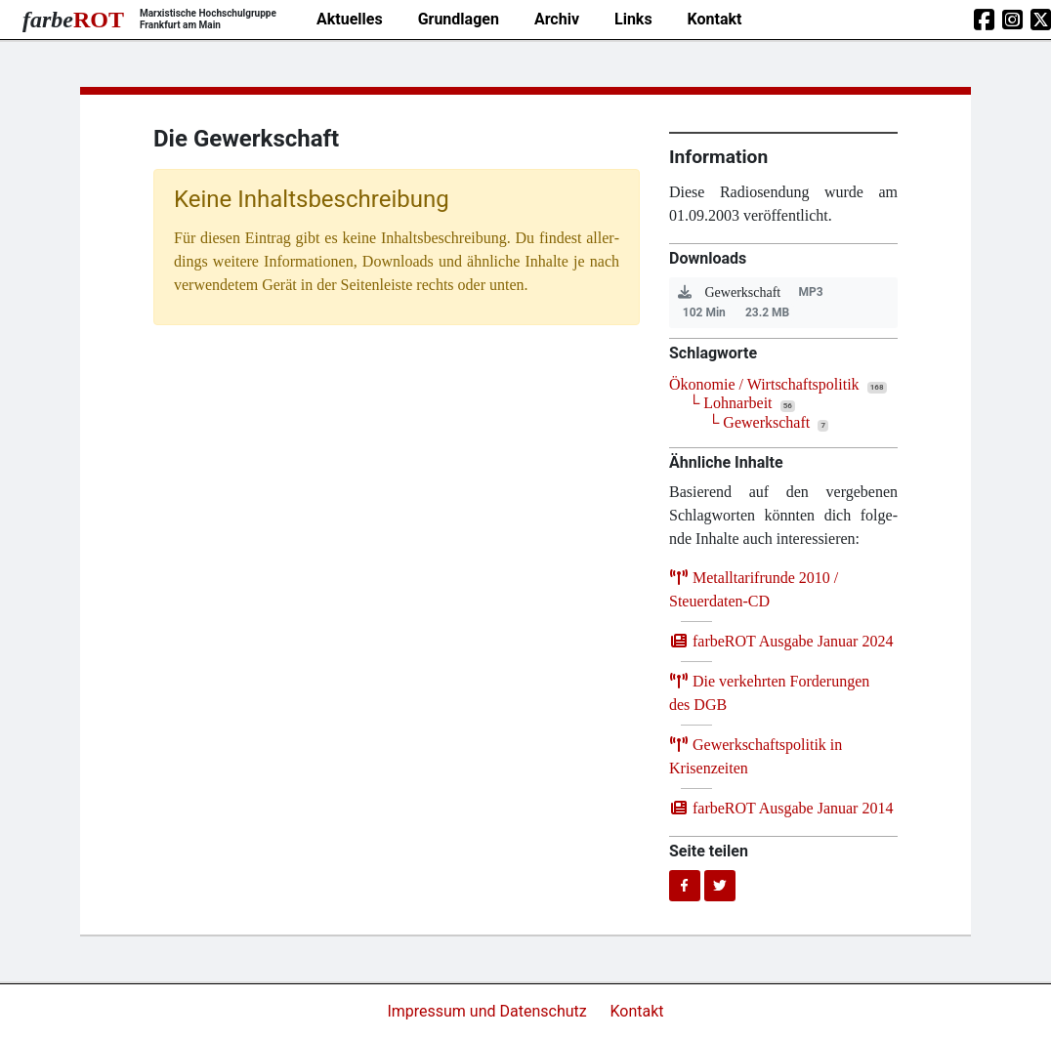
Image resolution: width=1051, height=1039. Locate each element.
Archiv (556, 19)
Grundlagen (458, 19)
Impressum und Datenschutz (488, 1011)
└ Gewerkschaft (759, 422)
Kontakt (715, 19)
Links (633, 19)
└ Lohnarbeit (731, 403)
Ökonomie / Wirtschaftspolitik (764, 384)
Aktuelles (349, 19)
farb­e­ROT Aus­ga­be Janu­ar (781, 641)
